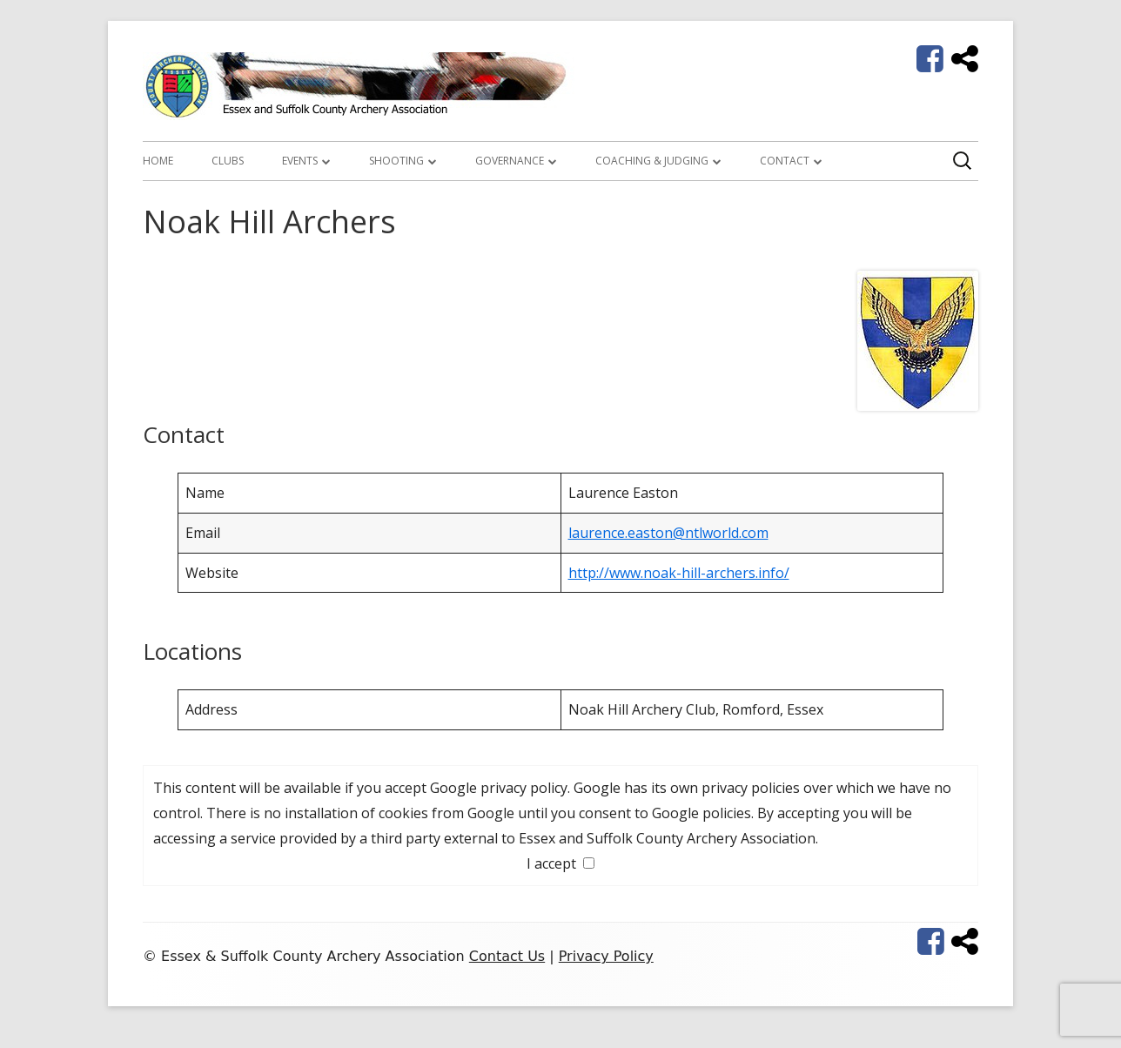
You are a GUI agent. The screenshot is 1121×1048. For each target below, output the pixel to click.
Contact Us (507, 956)
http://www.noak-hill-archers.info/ (678, 572)
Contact (784, 160)
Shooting (396, 160)
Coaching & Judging (651, 160)
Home (158, 160)
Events (300, 160)
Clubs (227, 160)
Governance (509, 160)
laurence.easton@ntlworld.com (668, 532)
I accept (560, 863)
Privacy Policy (606, 956)
